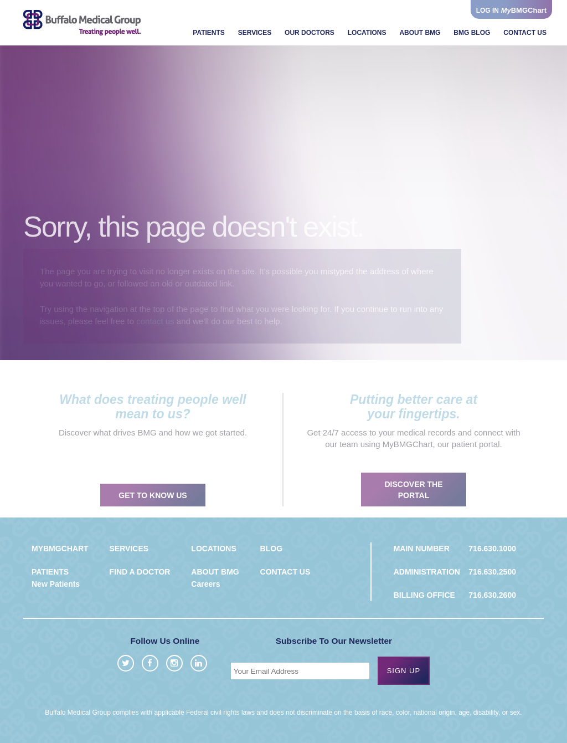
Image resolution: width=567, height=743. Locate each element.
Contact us (285, 571)
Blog (271, 548)
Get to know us (152, 505)
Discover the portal (413, 500)
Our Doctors (309, 33)
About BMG (419, 33)
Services (254, 33)
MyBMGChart (60, 548)
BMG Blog (471, 33)
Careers (205, 584)
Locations (367, 33)
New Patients (56, 584)
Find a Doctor (140, 571)
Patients (209, 33)
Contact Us (525, 33)
